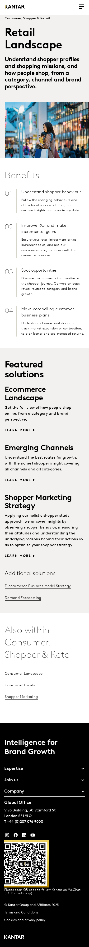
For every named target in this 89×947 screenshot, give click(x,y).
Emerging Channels (39, 448)
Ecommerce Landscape (25, 394)
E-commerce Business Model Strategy (38, 586)
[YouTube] (24, 836)
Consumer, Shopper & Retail (27, 18)
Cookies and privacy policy (24, 920)
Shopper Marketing (21, 697)
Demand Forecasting (23, 598)
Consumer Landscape (23, 674)
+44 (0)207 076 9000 (25, 822)
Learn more (18, 430)
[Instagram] (7, 836)
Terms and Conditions (21, 912)
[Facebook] (16, 836)
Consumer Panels (20, 685)
